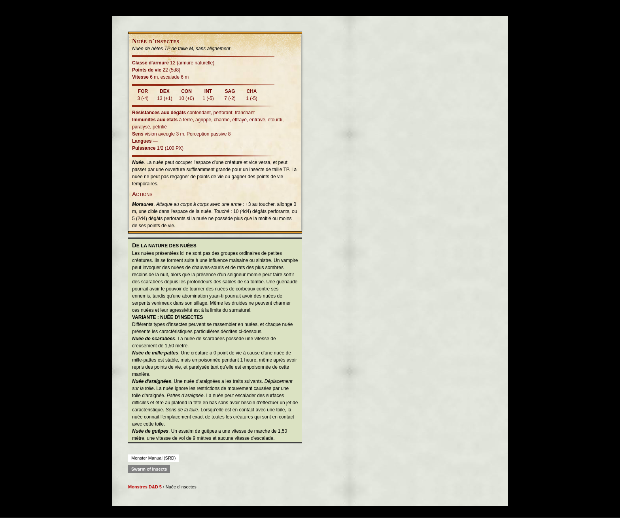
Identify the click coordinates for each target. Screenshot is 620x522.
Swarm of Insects (149, 469)
